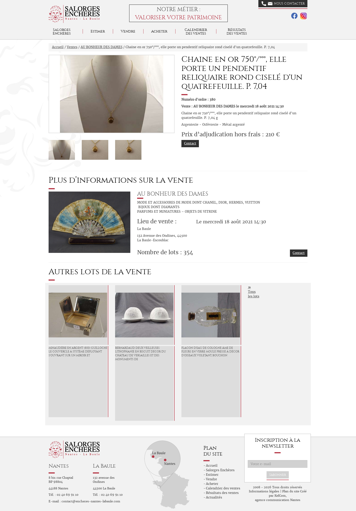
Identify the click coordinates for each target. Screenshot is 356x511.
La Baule (104, 466)
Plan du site (290, 491)
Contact (190, 143)
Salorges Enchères (220, 470)
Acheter (159, 31)
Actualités (214, 497)
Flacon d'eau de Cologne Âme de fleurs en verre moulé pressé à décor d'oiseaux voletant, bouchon (210, 351)
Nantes (59, 466)
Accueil (58, 47)
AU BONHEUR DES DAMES (101, 47)
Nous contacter (283, 3)
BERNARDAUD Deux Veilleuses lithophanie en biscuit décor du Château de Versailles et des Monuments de (140, 353)
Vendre (128, 31)
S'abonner (277, 475)
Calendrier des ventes (196, 31)
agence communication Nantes (277, 500)
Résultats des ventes (222, 493)
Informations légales (264, 491)
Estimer (98, 31)
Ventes (72, 47)
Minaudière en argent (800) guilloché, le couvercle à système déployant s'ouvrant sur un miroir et (78, 351)
